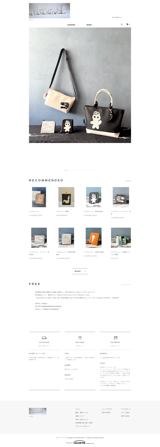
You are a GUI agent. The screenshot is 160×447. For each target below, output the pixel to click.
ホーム (78, 409)
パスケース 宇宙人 (62, 211)
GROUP (89, 25)
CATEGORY (71, 25)
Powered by (80, 442)
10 (94, 169)
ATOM (108, 412)
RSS (103, 412)
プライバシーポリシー (83, 426)
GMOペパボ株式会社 (87, 437)
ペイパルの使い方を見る (108, 385)
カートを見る (125, 412)
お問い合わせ (125, 416)
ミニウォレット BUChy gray (93, 211)
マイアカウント (117, 17)
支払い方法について (82, 419)
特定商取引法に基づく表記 (84, 423)
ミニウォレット (34, 211)
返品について (80, 416)
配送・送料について (82, 412)
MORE (78, 271)
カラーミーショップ (61, 437)
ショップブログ (107, 409)
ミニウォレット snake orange (94, 252)
